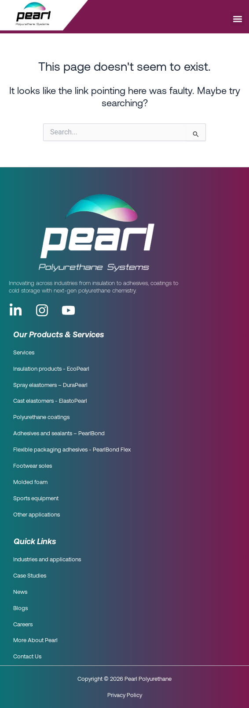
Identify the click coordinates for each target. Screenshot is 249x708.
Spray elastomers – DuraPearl (50, 385)
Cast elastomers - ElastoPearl (50, 401)
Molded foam (30, 482)
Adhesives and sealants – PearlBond (59, 434)
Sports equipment (36, 499)
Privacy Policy (124, 694)
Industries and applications (47, 560)
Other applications (36, 515)
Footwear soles (32, 466)
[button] (237, 18)
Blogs (20, 608)
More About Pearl (35, 640)
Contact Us (27, 657)
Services (23, 353)
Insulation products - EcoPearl (51, 369)
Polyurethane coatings (41, 417)
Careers (23, 625)
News (20, 592)
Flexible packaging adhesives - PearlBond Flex (72, 450)
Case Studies (29, 576)
